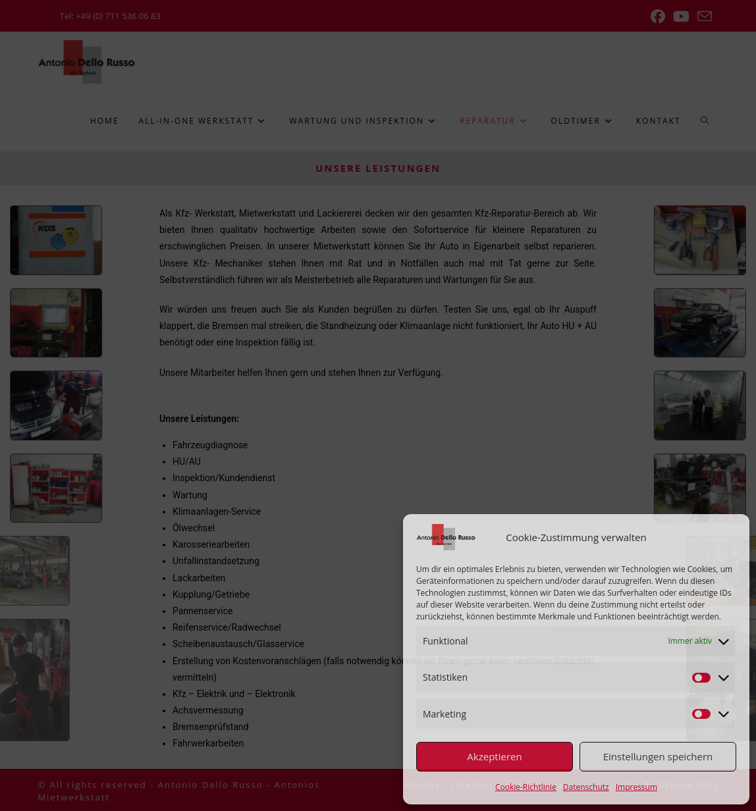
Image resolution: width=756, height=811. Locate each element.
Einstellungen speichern (658, 756)
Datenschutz (586, 787)
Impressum (636, 787)
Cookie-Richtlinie (525, 787)
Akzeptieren (494, 756)
